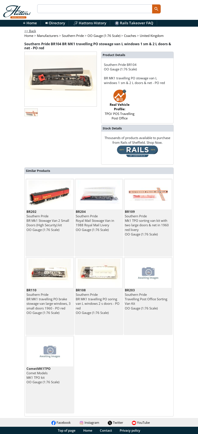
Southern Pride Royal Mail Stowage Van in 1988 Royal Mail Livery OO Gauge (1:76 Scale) (95, 220)
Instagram (89, 422)
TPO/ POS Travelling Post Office (119, 106)
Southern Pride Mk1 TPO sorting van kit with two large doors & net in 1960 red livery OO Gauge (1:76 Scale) (147, 222)
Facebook (61, 422)
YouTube (141, 422)
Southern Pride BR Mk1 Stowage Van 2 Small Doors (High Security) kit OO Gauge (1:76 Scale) (47, 220)
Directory (55, 22)
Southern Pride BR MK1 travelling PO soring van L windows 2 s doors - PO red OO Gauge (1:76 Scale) (97, 301)
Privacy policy (130, 430)
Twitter (115, 422)
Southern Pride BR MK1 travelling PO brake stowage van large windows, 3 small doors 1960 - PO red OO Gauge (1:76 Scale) (48, 301)
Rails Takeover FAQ (134, 22)
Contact (106, 430)
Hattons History (90, 22)
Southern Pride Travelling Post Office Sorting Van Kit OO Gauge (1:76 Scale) (146, 299)
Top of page (67, 430)
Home (30, 22)
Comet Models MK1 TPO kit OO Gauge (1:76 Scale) (42, 375)
